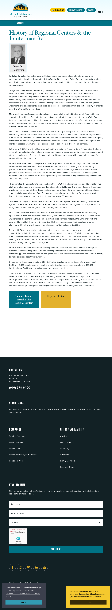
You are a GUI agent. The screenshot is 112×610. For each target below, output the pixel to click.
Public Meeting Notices (76, 10)
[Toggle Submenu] (12, 23)
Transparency (58, 10)
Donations (91, 10)
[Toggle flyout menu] (100, 10)
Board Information (17, 442)
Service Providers (17, 436)
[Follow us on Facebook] (12, 567)
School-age (65, 448)
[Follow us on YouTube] (44, 567)
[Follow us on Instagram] (20, 567)
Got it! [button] (23, 602)
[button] (15, 431)
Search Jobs (14, 448)
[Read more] (56, 57)
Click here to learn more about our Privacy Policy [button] (23, 595)
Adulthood (64, 454)
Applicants (64, 436)
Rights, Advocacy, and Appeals (22, 454)
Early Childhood (67, 442)
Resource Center (67, 467)
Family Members (67, 461)
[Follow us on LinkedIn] (36, 567)
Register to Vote (16, 461)
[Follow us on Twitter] (28, 567)
